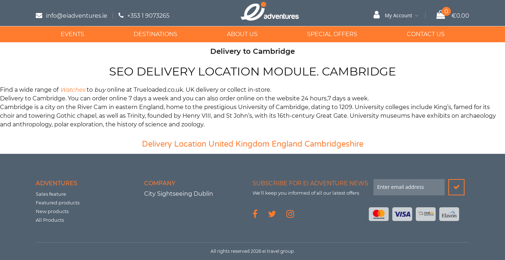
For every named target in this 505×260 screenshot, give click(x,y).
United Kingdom (238, 144)
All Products (50, 220)
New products (52, 211)
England (287, 144)
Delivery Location (174, 144)
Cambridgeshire (334, 144)
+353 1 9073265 (148, 15)
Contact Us (426, 34)
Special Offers (332, 34)
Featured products (57, 202)
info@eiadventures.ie (76, 15)
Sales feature (51, 194)
